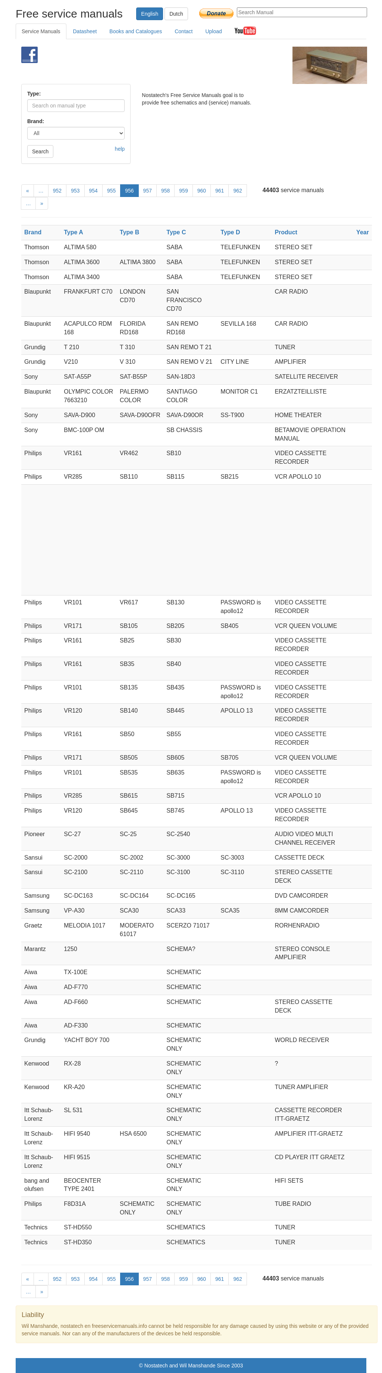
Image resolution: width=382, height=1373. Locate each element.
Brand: (35, 121)
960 (201, 191)
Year (362, 232)
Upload (213, 31)
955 (111, 191)
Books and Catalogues (135, 31)
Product (286, 232)
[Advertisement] (182, 65)
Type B (129, 232)
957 (147, 191)
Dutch (176, 14)
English (149, 14)
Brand (32, 232)
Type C (176, 232)
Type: (34, 94)
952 (57, 191)
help (120, 149)
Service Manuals (41, 31)
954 (93, 191)
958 (165, 191)
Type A (73, 232)
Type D (230, 232)
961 (219, 191)
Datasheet (85, 31)
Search (40, 151)
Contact (183, 31)
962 (237, 191)
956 (129, 191)
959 (183, 191)
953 (75, 191)
